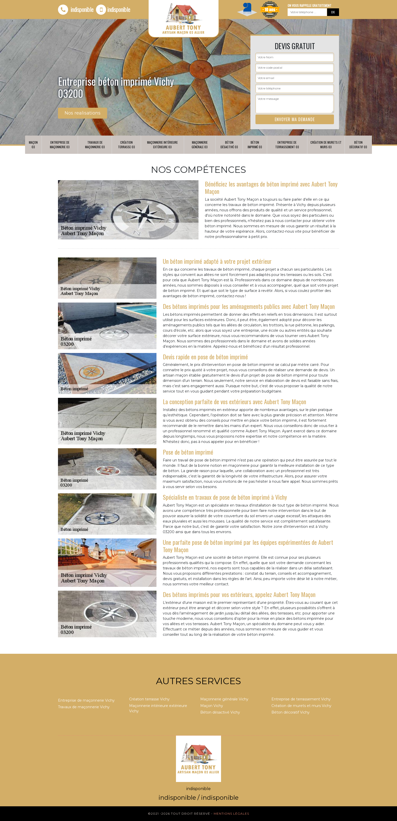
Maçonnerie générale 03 (200, 144)
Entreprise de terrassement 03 (287, 144)
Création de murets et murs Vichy (301, 705)
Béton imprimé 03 (255, 144)
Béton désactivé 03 (229, 144)
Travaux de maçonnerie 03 (95, 144)
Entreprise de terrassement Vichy (301, 699)
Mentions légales (231, 813)
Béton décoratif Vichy (290, 712)
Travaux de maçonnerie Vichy (84, 707)
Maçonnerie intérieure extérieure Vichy (158, 708)
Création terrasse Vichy (149, 699)
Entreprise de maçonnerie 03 (60, 144)
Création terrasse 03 (126, 144)
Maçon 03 (33, 144)
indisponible (75, 9)
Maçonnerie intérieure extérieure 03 (162, 144)
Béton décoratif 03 (358, 144)
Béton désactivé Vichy (220, 712)
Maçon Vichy (211, 705)
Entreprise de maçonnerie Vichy (86, 700)
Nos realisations (83, 113)
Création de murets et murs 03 (326, 144)
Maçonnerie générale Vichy (224, 699)
